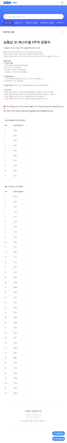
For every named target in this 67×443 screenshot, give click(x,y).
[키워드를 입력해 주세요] (33, 16)
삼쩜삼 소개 (18, 23)
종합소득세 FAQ (31, 23)
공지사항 (8, 23)
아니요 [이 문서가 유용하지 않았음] (36, 416)
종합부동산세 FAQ (47, 23)
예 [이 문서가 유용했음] (29, 416)
